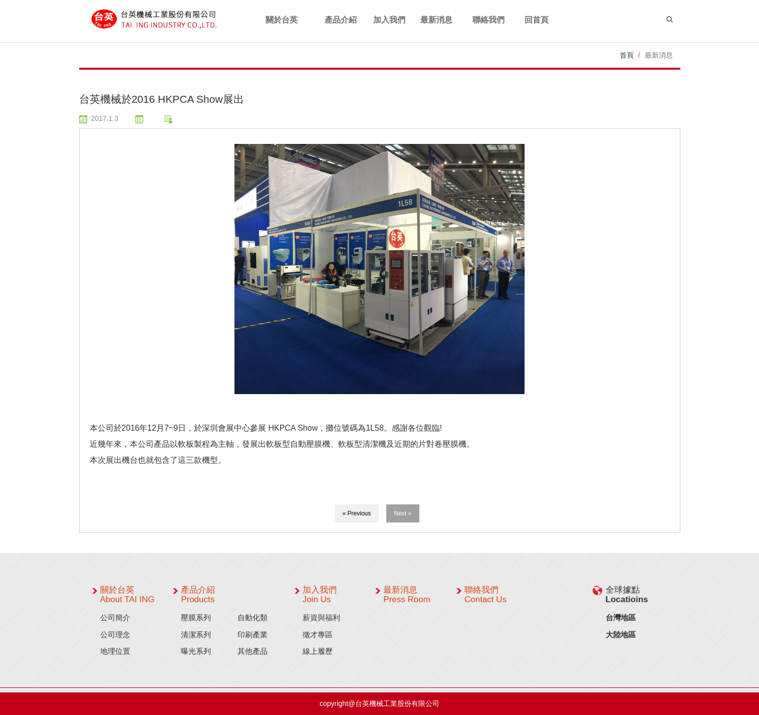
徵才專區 (318, 634)
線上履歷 (318, 651)
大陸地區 (621, 634)
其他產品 (252, 651)
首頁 (627, 55)
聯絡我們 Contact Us (485, 594)
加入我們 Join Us (320, 594)
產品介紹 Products (198, 594)
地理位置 (115, 651)
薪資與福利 (321, 617)
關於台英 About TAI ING (127, 594)
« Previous (357, 513)
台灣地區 (621, 617)
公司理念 (115, 634)
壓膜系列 (196, 617)
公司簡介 (115, 617)
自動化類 (252, 617)
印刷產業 (252, 634)
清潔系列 (196, 634)
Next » (403, 513)
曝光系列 (196, 651)
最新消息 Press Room (406, 594)
